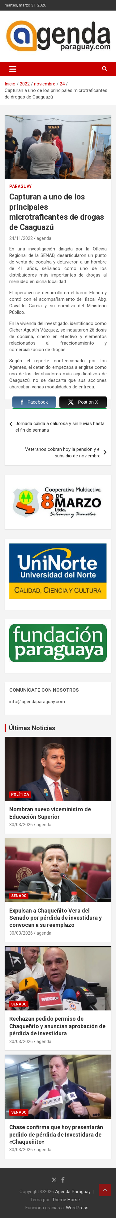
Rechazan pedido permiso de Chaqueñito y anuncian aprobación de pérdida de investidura (57, 1026)
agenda (44, 238)
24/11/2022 (21, 238)
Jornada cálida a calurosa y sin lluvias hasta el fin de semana (60, 427)
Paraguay (20, 186)
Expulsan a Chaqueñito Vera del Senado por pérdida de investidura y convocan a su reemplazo (55, 917)
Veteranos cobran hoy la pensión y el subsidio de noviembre (63, 452)
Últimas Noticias (32, 728)
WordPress (77, 1208)
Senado (19, 896)
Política (20, 794)
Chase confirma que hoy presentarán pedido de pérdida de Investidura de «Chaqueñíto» (56, 1134)
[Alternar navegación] (13, 69)
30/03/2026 (21, 824)
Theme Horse (66, 1199)
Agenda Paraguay (73, 1191)
